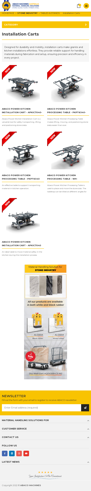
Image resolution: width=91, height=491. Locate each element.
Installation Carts (71, 13)
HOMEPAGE (8, 13)
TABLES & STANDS (50, 13)
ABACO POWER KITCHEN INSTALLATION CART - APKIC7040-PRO (22, 112)
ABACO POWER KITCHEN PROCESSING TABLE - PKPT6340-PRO (66, 112)
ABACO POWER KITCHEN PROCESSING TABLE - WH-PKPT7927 (62, 179)
